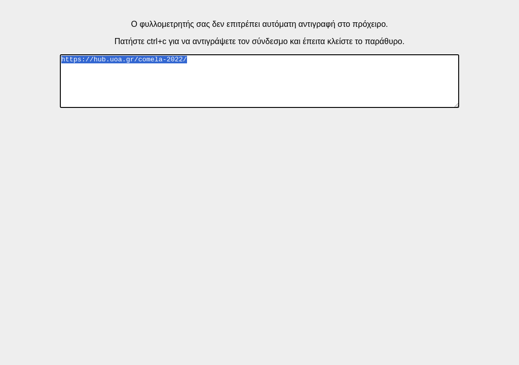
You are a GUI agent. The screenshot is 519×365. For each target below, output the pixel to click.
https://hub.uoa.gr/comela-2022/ (259, 81)
